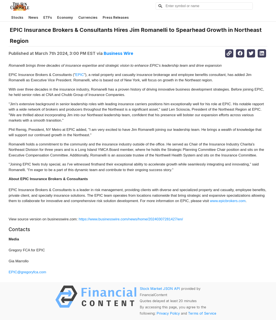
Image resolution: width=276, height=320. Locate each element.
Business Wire (118, 53)
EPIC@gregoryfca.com (27, 272)
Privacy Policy (168, 313)
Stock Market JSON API (160, 288)
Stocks (17, 17)
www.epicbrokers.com (228, 201)
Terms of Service (202, 313)
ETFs (47, 17)
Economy (65, 17)
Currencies (87, 17)
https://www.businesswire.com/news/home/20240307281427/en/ (131, 219)
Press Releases (116, 17)
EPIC (79, 75)
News (33, 17)
